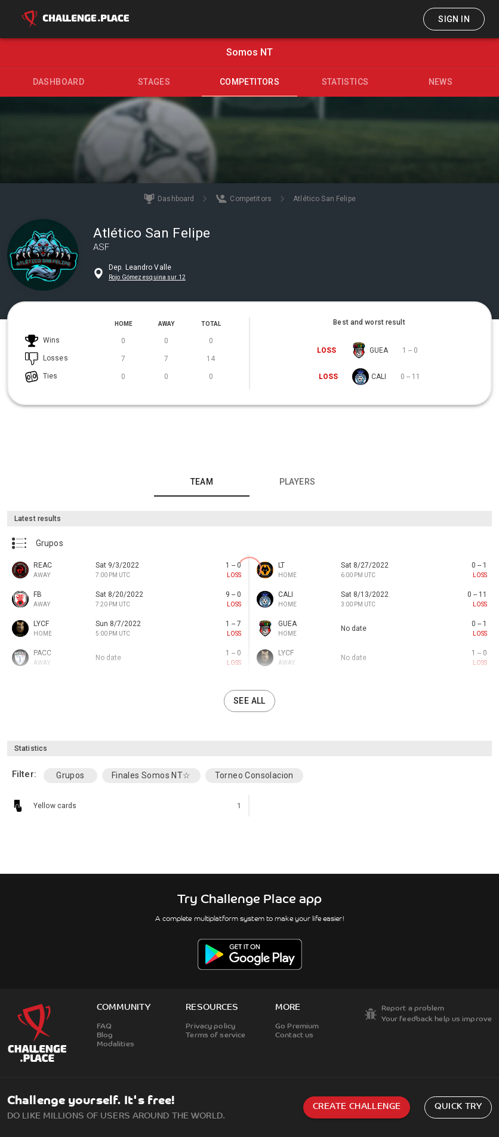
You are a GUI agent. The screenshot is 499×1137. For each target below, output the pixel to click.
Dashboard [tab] (59, 82)
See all (249, 700)
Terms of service (215, 1035)
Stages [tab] (154, 82)
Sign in (454, 19)
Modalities (115, 1044)
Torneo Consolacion (254, 775)
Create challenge (357, 1106)
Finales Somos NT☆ (151, 775)
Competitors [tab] (249, 82)
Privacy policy (210, 1026)
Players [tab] (297, 481)
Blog (105, 1035)
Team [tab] (202, 481)
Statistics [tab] (345, 82)
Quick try (458, 1106)
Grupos (70, 775)
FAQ (104, 1026)
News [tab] (441, 82)
